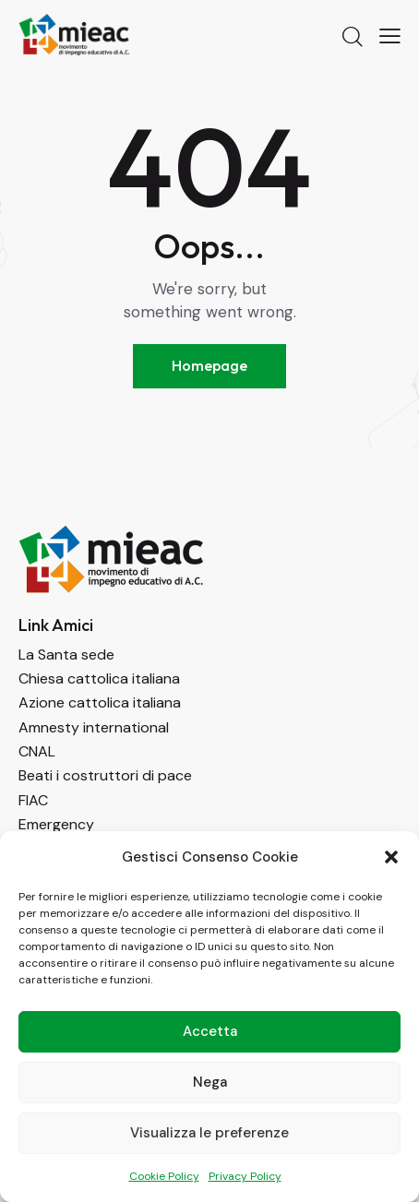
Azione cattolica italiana (99, 702)
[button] (391, 857)
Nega (210, 1082)
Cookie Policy (164, 1176)
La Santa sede (66, 654)
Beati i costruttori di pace (105, 775)
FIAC (33, 800)
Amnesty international (93, 727)
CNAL (36, 751)
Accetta (210, 1031)
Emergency (56, 824)
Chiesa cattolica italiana (99, 678)
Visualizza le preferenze (209, 1133)
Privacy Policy (245, 1176)
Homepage (209, 365)
